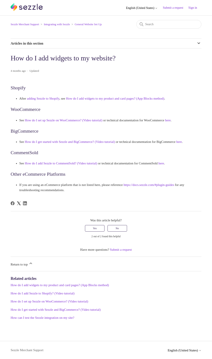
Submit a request (173, 7)
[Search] (168, 24)
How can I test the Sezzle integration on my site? (42, 317)
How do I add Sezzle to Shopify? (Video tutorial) (43, 293)
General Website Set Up (88, 24)
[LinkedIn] (25, 203)
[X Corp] (19, 203)
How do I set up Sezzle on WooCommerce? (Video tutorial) (49, 301)
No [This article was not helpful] (117, 228)
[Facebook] (13, 203)
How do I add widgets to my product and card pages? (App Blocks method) (60, 285)
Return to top (22, 263)
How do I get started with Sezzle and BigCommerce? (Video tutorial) (56, 309)
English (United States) (142, 8)
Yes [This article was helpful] (94, 228)
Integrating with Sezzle (57, 24)
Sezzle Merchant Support (25, 24)
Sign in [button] (192, 7)
